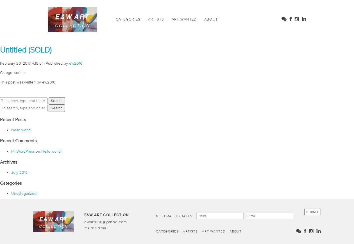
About (211, 19)
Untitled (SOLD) (25, 49)
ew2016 (75, 63)
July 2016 (19, 172)
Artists (156, 19)
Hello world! (21, 130)
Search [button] (57, 100)
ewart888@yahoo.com (105, 221)
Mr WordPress (23, 151)
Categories (128, 19)
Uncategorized (24, 193)
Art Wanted (184, 19)
